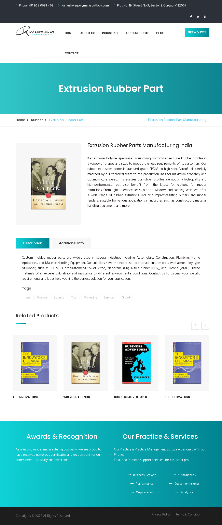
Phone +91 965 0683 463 (36, 5)
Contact (72, 53)
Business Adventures (130, 397)
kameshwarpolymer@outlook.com (85, 5)
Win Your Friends (76, 397)
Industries (110, 33)
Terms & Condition (188, 514)
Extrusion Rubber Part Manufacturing (177, 120)
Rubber (37, 120)
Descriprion (32, 243)
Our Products (137, 33)
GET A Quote (197, 32)
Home (69, 33)
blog (160, 33)
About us (87, 33)
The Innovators (25, 397)
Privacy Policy (161, 514)
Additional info (71, 243)
